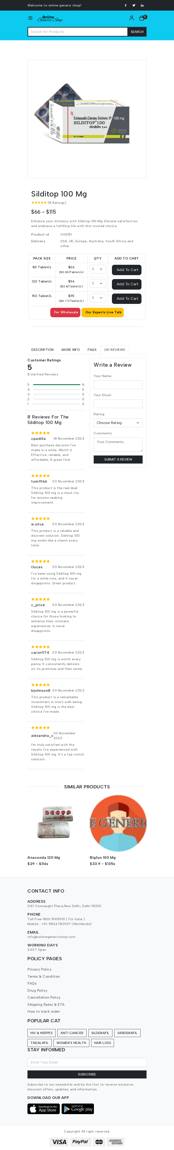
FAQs (32, 983)
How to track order (43, 1011)
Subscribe (87, 1074)
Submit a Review (118, 459)
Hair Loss (102, 1043)
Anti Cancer (72, 1033)
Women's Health (71, 1043)
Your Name (102, 376)
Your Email (102, 395)
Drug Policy (37, 991)
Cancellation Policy (44, 997)
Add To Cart (128, 270)
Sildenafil (100, 1033)
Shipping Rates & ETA (45, 1005)
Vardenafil (127, 1033)
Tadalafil (39, 1043)
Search (137, 32)
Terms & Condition (43, 976)
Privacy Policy (39, 969)
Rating (99, 414)
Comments (103, 433)
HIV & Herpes (41, 1033)
